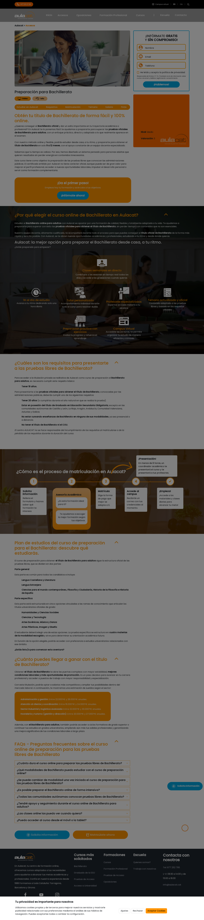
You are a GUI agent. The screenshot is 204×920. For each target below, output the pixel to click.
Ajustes (124, 910)
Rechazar (138, 910)
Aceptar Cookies (156, 910)
